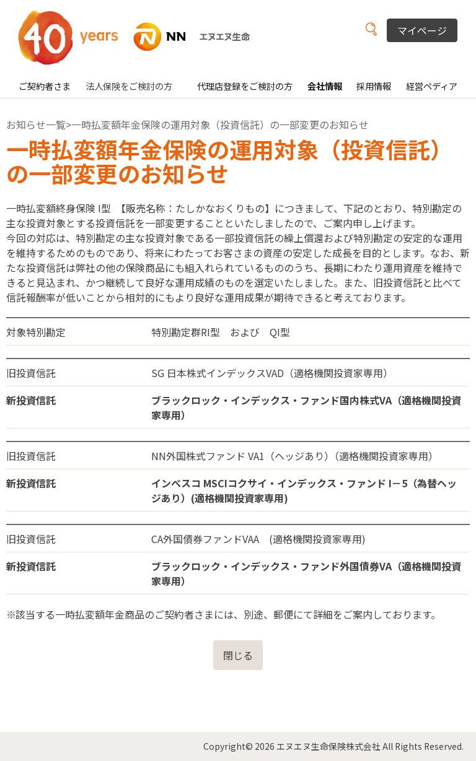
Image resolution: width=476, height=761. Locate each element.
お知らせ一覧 (36, 124)
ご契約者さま (45, 85)
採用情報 (373, 85)
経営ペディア (431, 85)
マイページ (422, 30)
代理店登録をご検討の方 (245, 85)
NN (142, 36)
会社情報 (324, 85)
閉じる (238, 655)
